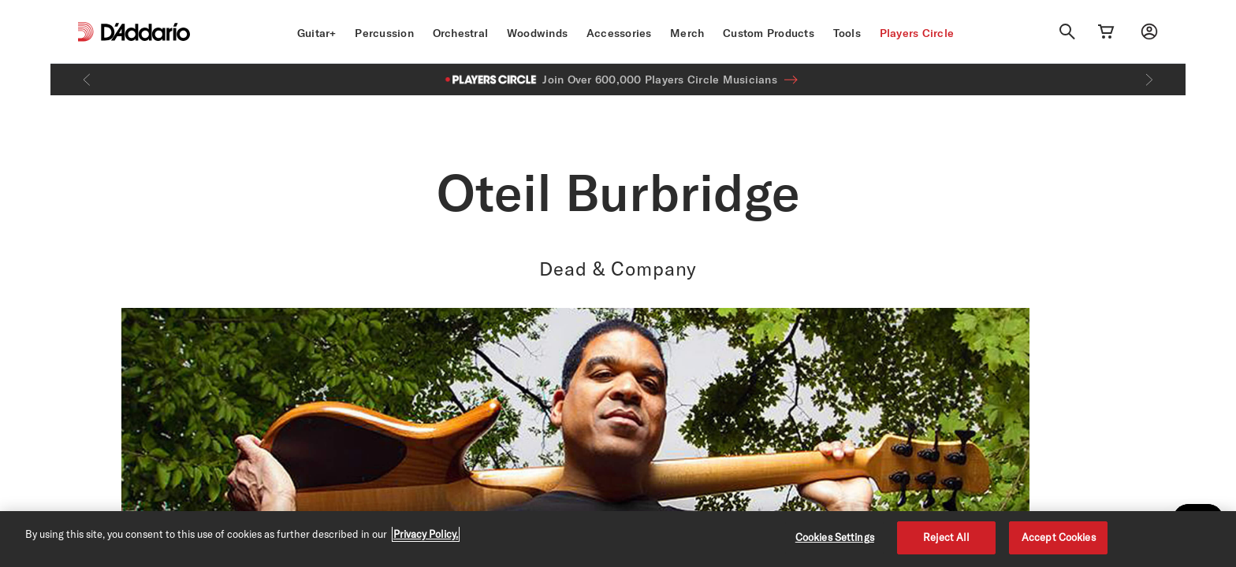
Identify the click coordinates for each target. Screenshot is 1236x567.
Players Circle (917, 33)
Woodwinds (537, 33)
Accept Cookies (1059, 537)
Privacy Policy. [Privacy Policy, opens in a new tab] (425, 534)
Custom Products (768, 33)
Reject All (946, 537)
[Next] (1149, 79)
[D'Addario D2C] (145, 32)
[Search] (1067, 31)
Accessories (619, 33)
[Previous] (87, 79)
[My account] (1149, 31)
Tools (847, 33)
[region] (618, 539)
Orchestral (461, 33)
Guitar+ (317, 33)
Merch (687, 33)
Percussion (384, 33)
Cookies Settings (834, 537)
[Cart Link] (1105, 31)
